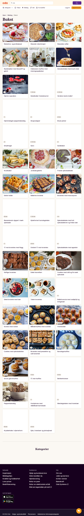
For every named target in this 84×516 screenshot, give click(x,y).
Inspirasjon (7, 473)
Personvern (32, 514)
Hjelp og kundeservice (38, 473)
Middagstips (7, 476)
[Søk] (12, 3)
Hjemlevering (34, 479)
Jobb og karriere (62, 476)
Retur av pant (34, 481)
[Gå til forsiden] (5, 3)
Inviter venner (61, 479)
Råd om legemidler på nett (40, 487)
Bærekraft (60, 481)
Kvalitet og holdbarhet (11, 479)
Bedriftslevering (9, 484)
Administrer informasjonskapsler (48, 514)
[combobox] (32, 3)
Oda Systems (62, 484)
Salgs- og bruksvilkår (19, 514)
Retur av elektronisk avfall (39, 484)
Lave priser (7, 481)
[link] (15, 34)
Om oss (59, 473)
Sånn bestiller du (35, 476)
